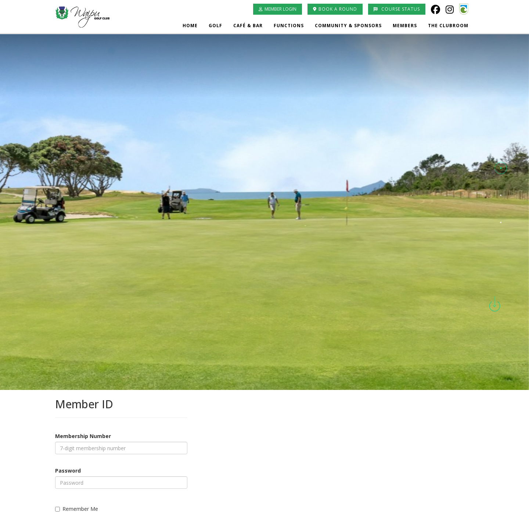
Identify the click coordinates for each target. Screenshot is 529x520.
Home (190, 25)
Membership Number (83, 436)
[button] (500, 168)
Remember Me (76, 508)
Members (405, 25)
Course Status (397, 9)
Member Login (277, 9)
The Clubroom (448, 25)
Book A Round (335, 9)
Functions (289, 25)
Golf (215, 25)
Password (68, 470)
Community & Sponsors (348, 25)
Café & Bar (248, 25)
